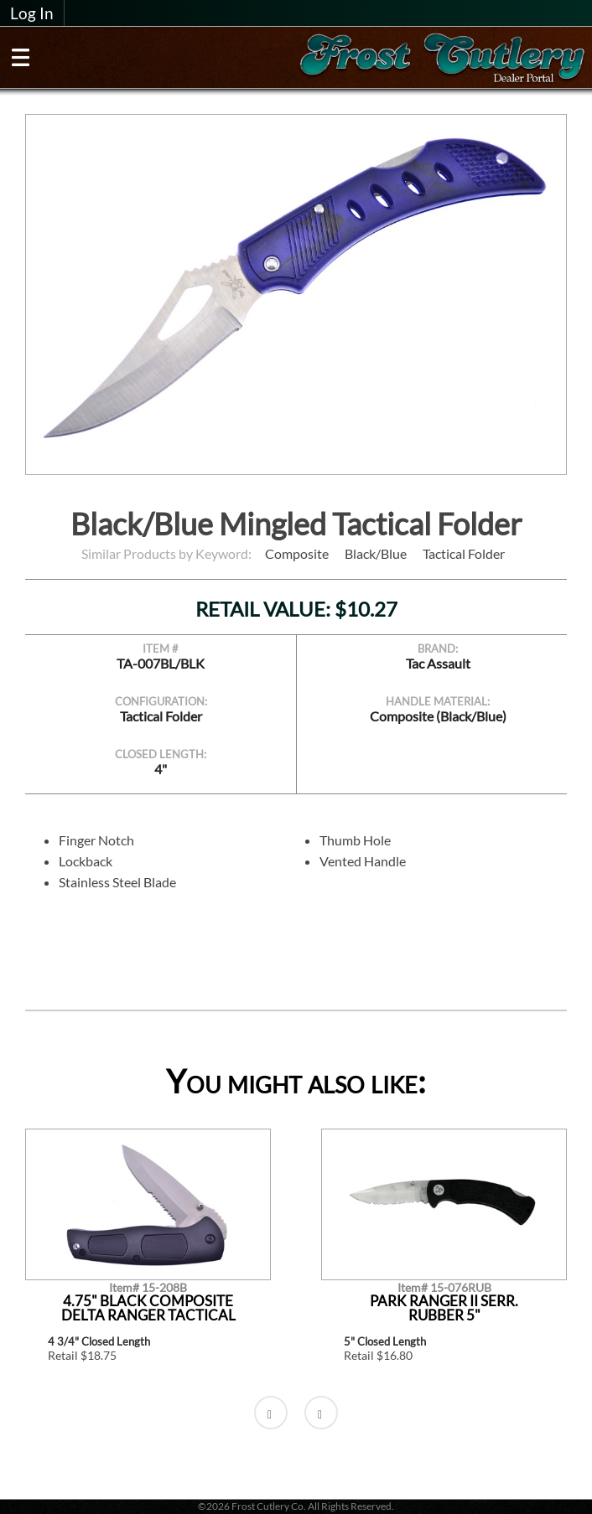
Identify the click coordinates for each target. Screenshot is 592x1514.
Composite (297, 553)
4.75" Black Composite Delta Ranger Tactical (148, 1309)
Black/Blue (376, 553)
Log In (32, 13)
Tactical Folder (464, 553)
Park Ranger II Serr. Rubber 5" (444, 1309)
